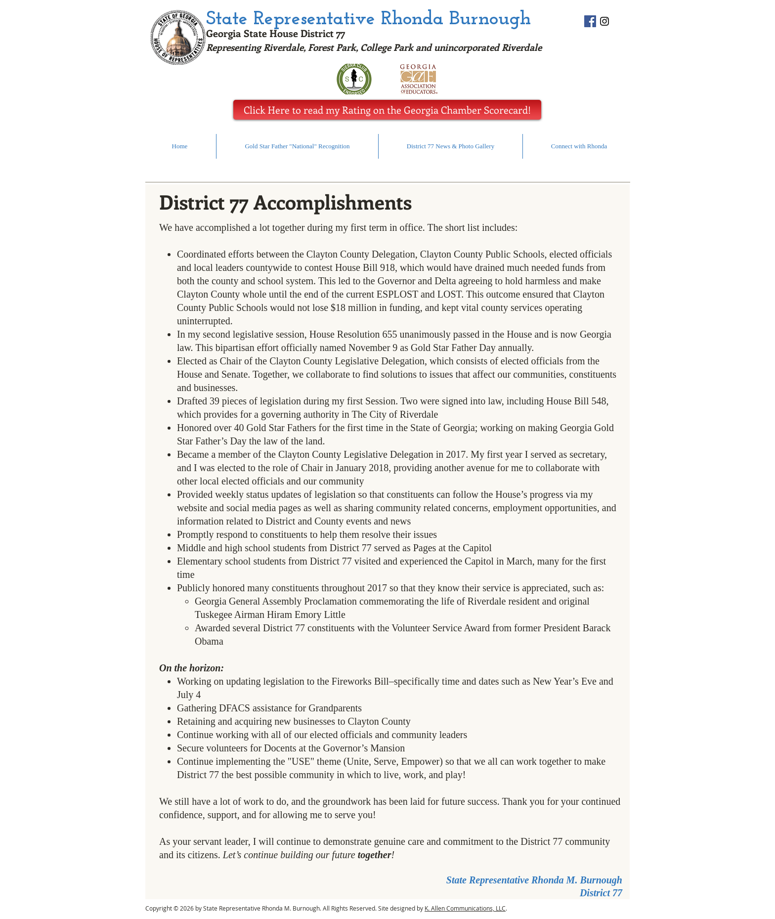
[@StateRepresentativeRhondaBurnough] (590, 21)
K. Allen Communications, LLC (465, 908)
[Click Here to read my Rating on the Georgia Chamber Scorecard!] (387, 110)
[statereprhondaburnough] (604, 21)
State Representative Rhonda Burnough (368, 19)
